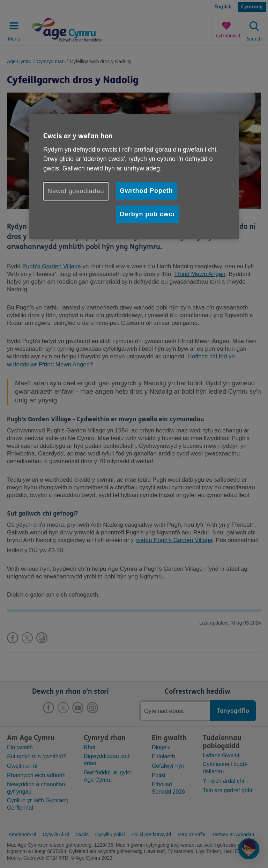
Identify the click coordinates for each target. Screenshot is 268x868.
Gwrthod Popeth (146, 190)
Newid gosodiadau (75, 191)
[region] (134, 176)
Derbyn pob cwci (147, 214)
